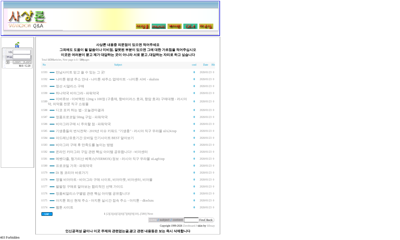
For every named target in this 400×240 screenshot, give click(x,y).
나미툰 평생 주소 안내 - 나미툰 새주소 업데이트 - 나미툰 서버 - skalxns (107, 79)
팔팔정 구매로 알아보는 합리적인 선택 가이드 (89, 187)
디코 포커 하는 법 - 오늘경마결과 (80, 110)
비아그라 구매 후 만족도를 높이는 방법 (84, 145)
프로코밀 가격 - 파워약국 (74, 166)
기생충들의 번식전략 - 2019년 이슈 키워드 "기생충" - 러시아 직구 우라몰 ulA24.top (116, 131)
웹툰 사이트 (64, 207)
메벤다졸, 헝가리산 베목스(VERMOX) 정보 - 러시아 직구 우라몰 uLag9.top (110, 159)
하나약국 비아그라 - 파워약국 (77, 93)
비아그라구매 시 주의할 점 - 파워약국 (83, 124)
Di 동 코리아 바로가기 (72, 173)
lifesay (211, 225)
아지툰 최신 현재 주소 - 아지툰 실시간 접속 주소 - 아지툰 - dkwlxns (105, 200)
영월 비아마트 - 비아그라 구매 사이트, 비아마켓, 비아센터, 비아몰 (104, 180)
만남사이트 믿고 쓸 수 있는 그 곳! (80, 72)
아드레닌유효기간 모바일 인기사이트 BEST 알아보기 (95, 138)
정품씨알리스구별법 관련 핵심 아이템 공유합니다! (93, 194)
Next (150, 213)
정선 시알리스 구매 (70, 86)
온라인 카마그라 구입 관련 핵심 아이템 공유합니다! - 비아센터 (102, 152)
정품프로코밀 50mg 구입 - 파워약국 (82, 117)
